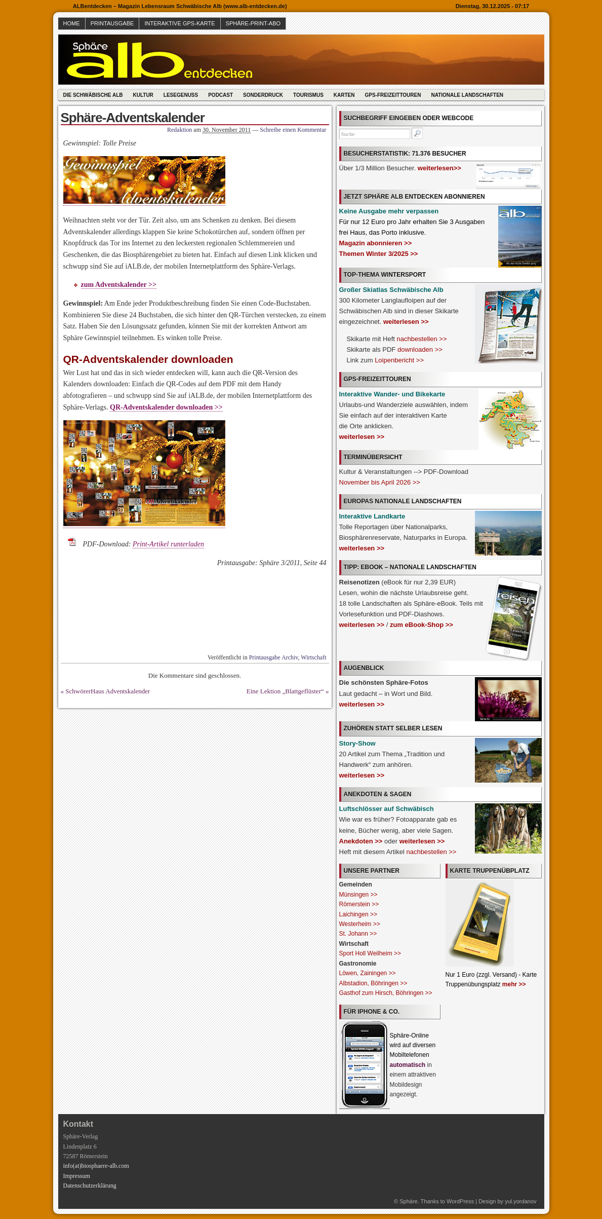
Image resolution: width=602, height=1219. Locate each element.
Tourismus (308, 95)
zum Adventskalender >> (119, 284)
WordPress (460, 1201)
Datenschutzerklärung (89, 1185)
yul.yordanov (520, 1201)
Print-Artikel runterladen (168, 544)
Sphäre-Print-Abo (253, 23)
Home (71, 23)
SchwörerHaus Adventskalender (107, 691)
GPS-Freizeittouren (393, 95)
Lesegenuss (181, 95)
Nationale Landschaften (467, 95)
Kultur (143, 95)
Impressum (76, 1175)
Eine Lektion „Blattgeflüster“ (285, 691)
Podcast (220, 95)
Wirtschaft (313, 657)
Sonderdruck (263, 95)
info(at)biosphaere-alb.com (96, 1165)
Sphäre (408, 1201)
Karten (344, 95)
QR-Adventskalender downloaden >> (166, 407)
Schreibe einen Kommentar (293, 129)
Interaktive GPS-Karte (179, 23)
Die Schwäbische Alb (93, 95)
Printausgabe (112, 23)
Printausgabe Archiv (273, 657)
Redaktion (179, 129)
